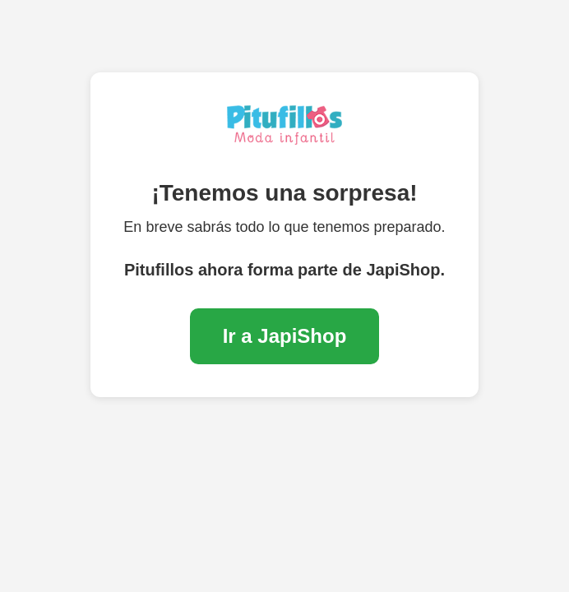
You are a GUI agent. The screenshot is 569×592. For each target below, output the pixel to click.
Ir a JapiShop (285, 336)
